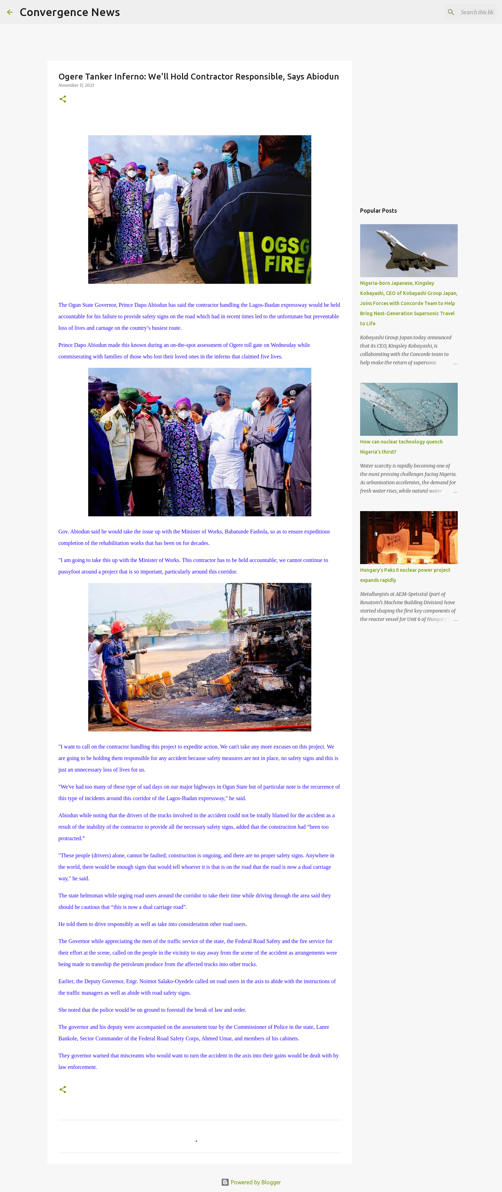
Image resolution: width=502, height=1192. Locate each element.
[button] (63, 99)
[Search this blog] (459, 12)
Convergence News (70, 12)
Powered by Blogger (251, 1182)
